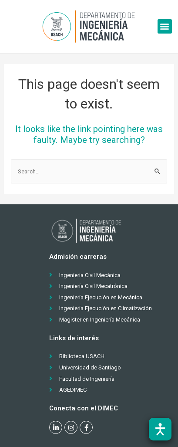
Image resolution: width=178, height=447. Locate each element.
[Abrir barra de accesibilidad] (160, 429)
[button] (165, 26)
